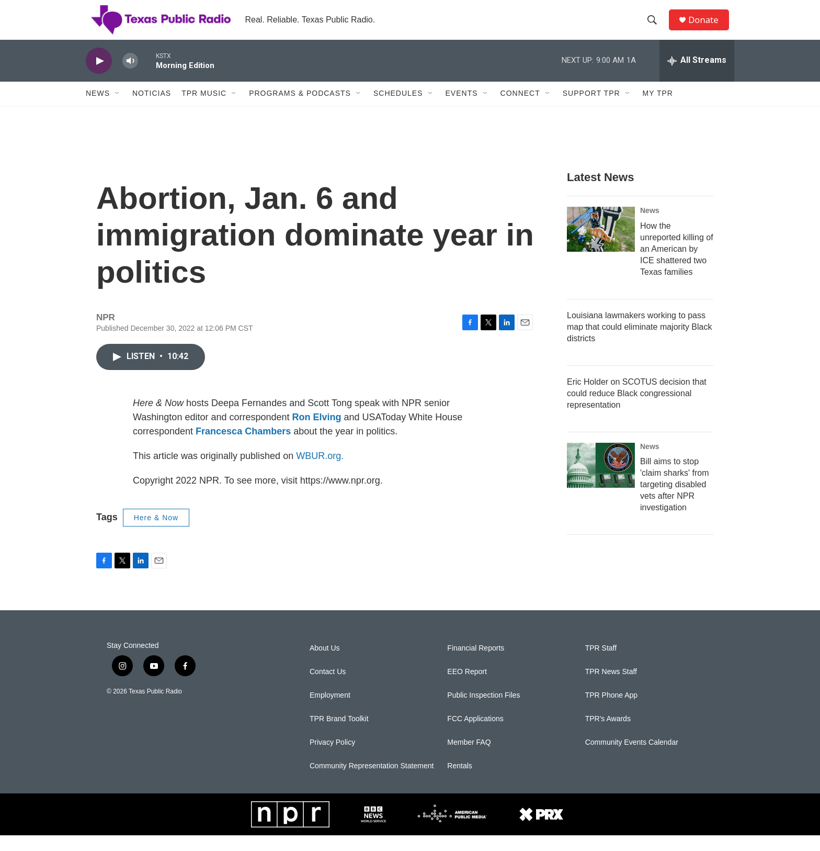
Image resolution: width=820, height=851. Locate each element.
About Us (325, 664)
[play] (98, 76)
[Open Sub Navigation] (117, 109)
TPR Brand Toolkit (339, 734)
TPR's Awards (608, 734)
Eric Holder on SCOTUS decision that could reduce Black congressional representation (637, 408)
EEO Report (466, 687)
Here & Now (156, 533)
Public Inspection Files (483, 711)
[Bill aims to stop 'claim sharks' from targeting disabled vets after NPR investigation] (601, 480)
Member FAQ (469, 758)
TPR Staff (601, 664)
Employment (330, 711)
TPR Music (203, 109)
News (98, 109)
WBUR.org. (320, 471)
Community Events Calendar (631, 758)
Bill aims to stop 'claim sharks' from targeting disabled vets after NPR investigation (674, 500)
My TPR (658, 109)
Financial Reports (475, 664)
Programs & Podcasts (300, 109)
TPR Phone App (611, 711)
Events (462, 109)
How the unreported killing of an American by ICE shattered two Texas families (676, 264)
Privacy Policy (332, 758)
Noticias (151, 109)
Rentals (459, 782)
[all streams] (696, 76)
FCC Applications (475, 734)
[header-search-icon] (655, 27)
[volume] (130, 76)
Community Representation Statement (372, 782)
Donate (707, 27)
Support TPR (591, 109)
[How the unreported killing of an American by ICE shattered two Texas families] (601, 244)
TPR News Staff (611, 687)
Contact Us (328, 687)
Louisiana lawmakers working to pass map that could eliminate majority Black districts (639, 342)
